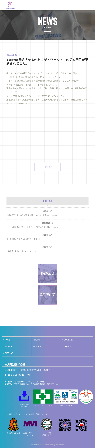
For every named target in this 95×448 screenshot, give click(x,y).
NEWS (37, 340)
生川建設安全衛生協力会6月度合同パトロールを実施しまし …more (31, 215)
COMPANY (68, 340)
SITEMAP (9, 353)
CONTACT (68, 346)
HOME (7, 340)
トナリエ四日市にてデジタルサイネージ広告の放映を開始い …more (32, 227)
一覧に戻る (47, 166)
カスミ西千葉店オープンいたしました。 (21, 251)
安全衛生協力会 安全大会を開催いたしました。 (24, 239)
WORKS (8, 346)
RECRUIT (38, 346)
